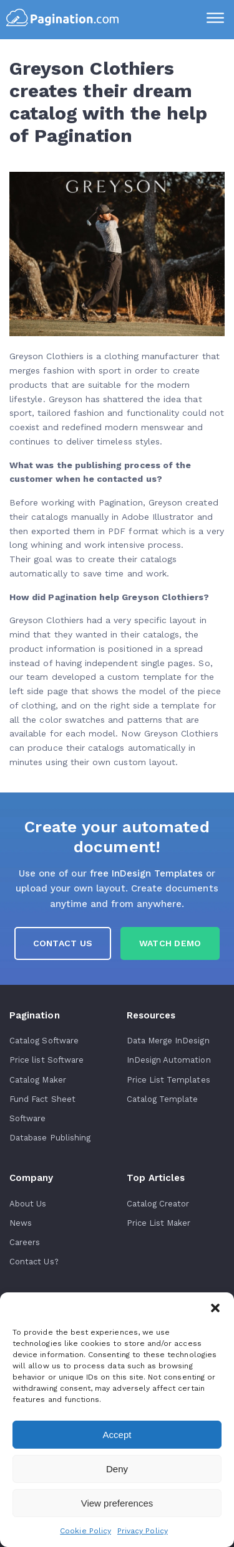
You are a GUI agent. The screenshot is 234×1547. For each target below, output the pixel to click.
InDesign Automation (169, 1060)
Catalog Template (162, 1099)
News (20, 1223)
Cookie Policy (85, 1530)
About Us (27, 1203)
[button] (215, 1308)
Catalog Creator (158, 1203)
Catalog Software (44, 1040)
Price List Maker (159, 1223)
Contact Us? (34, 1261)
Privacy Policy (142, 1530)
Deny (117, 1469)
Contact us (62, 943)
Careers (24, 1242)
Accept (117, 1434)
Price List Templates (168, 1079)
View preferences (117, 1503)
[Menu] (215, 19)
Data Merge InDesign (168, 1040)
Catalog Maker (37, 1079)
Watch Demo (170, 943)
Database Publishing (49, 1137)
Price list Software (46, 1060)
